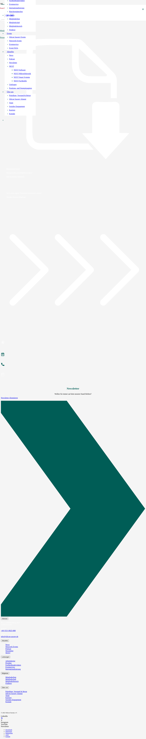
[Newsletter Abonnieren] (73, 509)
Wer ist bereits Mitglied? (15, 177)
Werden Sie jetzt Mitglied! (16, 197)
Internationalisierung (13, 669)
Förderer (8, 683)
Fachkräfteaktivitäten (13, 665)
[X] (2, 718)
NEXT (7, 653)
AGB (7, 735)
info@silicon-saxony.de (9, 637)
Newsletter (9, 651)
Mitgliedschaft (10, 679)
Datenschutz (9, 733)
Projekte (8, 663)
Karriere (8, 698)
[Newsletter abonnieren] (73, 375)
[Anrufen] (73, 365)
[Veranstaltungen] (73, 355)
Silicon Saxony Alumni (13, 694)
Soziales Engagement (13, 700)
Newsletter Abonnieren (9, 398)
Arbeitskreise (10, 661)
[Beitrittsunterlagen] (73, 99)
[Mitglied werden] (73, 342)
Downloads (8, 730)
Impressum (8, 731)
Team (7, 696)
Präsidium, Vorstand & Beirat (16, 691)
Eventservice (10, 667)
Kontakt (8, 702)
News (7, 645)
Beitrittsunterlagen (13, 169)
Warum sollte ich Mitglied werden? (19, 173)
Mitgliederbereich (12, 681)
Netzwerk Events (11, 647)
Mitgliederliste (10, 677)
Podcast (8, 649)
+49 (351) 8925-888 (8, 631)
